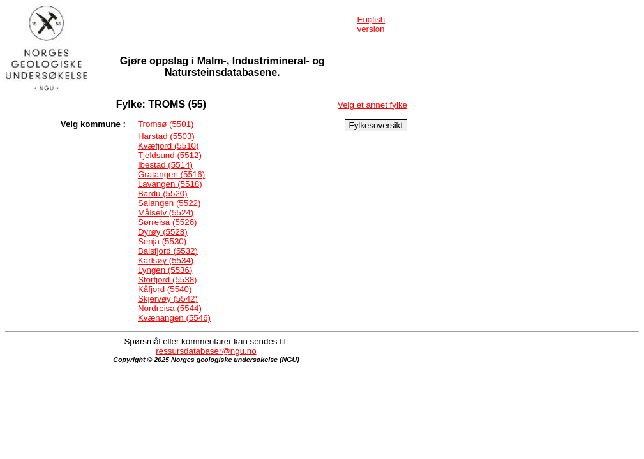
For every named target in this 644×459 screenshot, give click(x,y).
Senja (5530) (162, 241)
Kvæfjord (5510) (168, 145)
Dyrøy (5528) (163, 232)
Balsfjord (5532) (168, 251)
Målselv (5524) (165, 212)
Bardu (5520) (163, 193)
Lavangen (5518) (170, 184)
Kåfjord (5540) (164, 289)
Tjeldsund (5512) (170, 155)
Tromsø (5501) (166, 124)
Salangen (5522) (169, 203)
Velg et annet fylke (372, 105)
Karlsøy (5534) (165, 260)
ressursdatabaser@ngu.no (206, 351)
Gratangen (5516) (171, 174)
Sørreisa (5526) (167, 222)
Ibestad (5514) (165, 165)
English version (371, 24)
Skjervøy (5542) (168, 298)
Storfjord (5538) (167, 279)
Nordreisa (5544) (170, 308)
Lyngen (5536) (165, 270)
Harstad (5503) (166, 136)
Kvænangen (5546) (174, 318)
